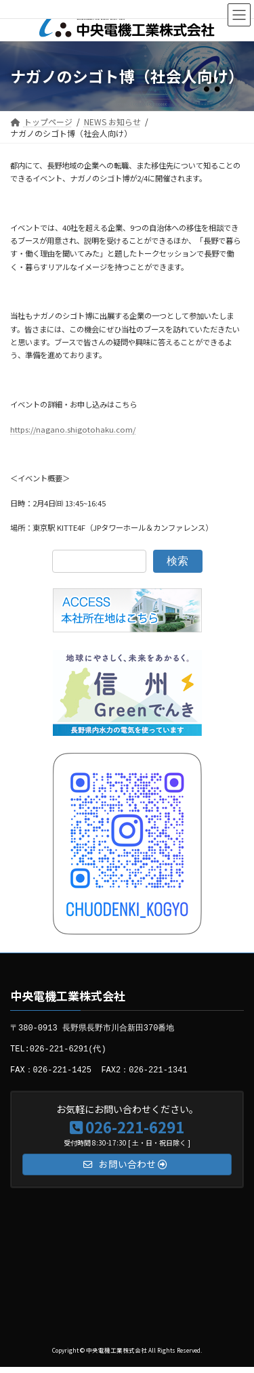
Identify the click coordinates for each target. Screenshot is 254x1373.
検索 (177, 561)
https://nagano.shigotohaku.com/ (72, 429)
